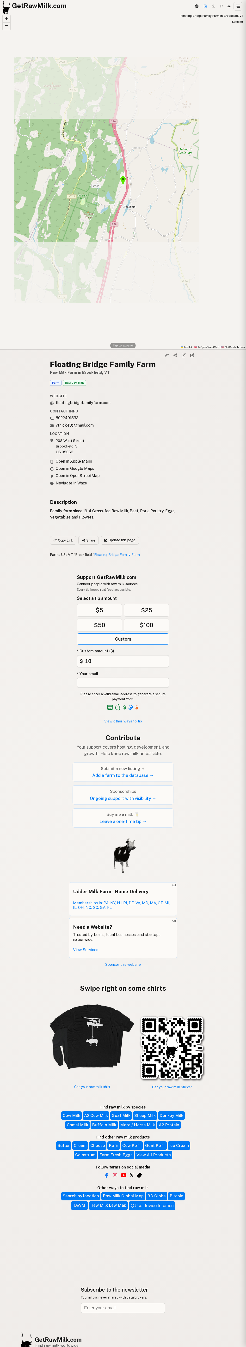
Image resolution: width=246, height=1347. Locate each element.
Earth (54, 555)
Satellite (237, 22)
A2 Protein (169, 1124)
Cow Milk (71, 1115)
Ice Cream (179, 1145)
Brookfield (83, 555)
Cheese (97, 1145)
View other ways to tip (123, 721)
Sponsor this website (123, 964)
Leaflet (186, 347)
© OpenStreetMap (206, 347)
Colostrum (85, 1154)
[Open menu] (238, 6)
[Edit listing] (184, 355)
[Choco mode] (221, 6)
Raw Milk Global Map (123, 1195)
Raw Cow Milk (74, 382)
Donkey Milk (171, 1115)
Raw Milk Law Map (108, 1205)
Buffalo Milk (104, 1124)
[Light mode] (229, 6)
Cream (80, 1145)
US (63, 555)
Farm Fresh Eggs (116, 1154)
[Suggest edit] (192, 355)
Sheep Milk (145, 1115)
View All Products (153, 1154)
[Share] (175, 355)
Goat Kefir (155, 1145)
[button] (6, 19)
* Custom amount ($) (95, 651)
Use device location (152, 1205)
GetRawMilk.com (58, 1339)
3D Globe (157, 1195)
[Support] (205, 6)
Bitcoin (176, 1195)
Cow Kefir (131, 1145)
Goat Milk (121, 1115)
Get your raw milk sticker (172, 1087)
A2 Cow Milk (96, 1115)
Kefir (113, 1145)
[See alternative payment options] (131, 707)
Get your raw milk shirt (92, 1087)
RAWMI (79, 1205)
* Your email (87, 674)
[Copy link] (167, 355)
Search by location (81, 1195)
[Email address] (123, 1308)
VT (70, 555)
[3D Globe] (196, 6)
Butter (63, 1145)
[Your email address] (123, 683)
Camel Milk (77, 1124)
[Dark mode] (213, 6)
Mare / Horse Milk (137, 1124)
